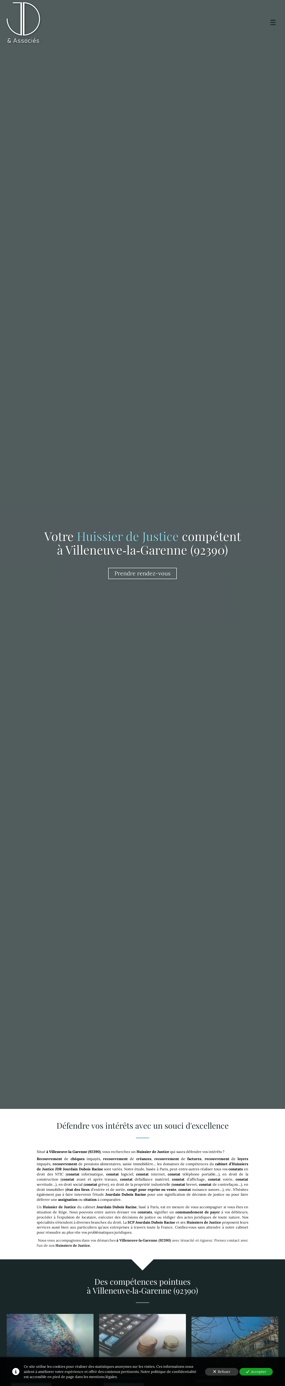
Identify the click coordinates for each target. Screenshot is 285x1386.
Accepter (256, 1371)
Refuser (221, 1371)
